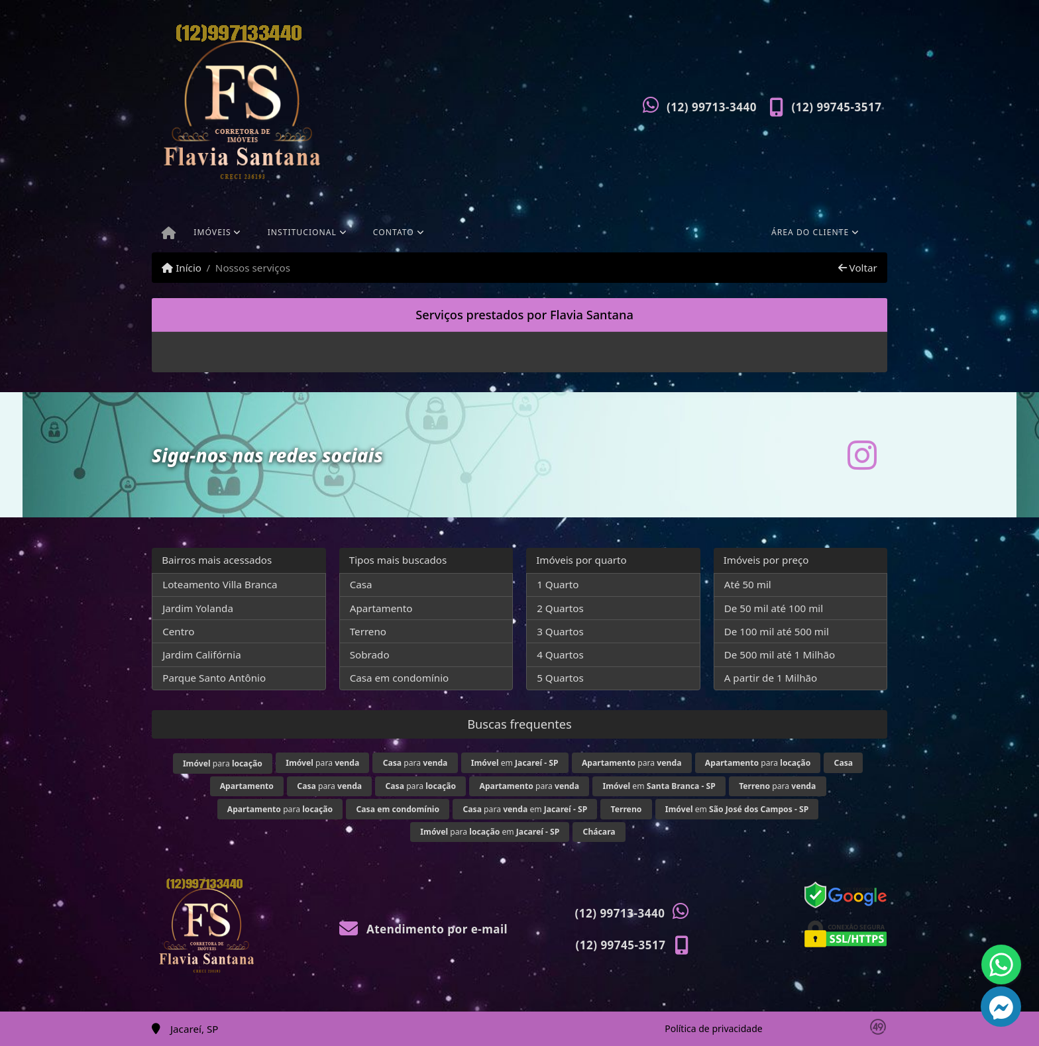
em (515, 762)
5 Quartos (560, 677)
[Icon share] (862, 455)
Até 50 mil (747, 584)
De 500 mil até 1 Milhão (779, 654)
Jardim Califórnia (201, 654)
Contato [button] (393, 232)
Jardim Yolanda (197, 608)
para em (525, 809)
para (222, 763)
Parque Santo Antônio (214, 677)
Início (181, 267)
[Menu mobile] (169, 234)
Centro (178, 631)
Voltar (857, 267)
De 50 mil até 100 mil (773, 608)
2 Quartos (560, 608)
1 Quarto (557, 584)
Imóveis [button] (212, 232)
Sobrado (370, 654)
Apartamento (381, 608)
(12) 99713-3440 (712, 107)
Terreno (368, 631)
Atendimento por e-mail (423, 929)
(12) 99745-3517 (837, 107)
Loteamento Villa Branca (219, 584)
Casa (361, 584)
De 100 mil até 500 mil (776, 631)
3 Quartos (560, 631)
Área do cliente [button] (810, 232)
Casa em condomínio (399, 677)
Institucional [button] (302, 232)
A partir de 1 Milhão (771, 677)
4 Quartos (560, 654)
